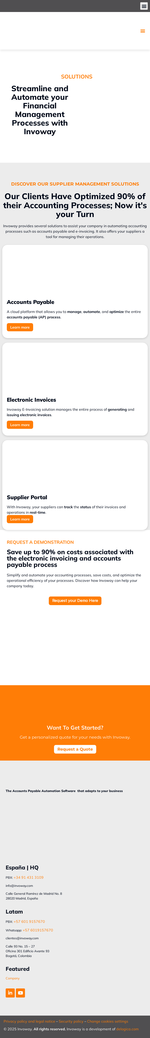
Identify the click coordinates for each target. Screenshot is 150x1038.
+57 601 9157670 (29, 921)
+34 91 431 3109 (29, 877)
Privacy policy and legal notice (29, 1021)
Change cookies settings (107, 1021)
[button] (144, 6)
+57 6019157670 (38, 930)
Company (13, 978)
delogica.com (127, 1029)
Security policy (71, 1021)
